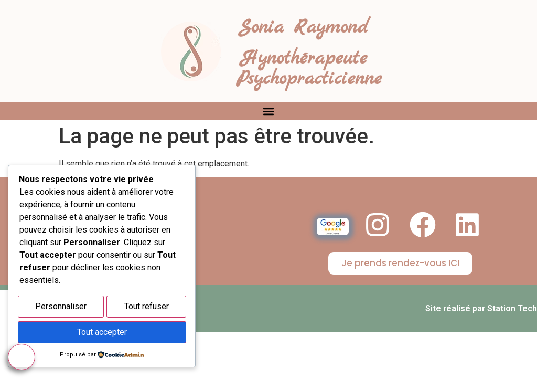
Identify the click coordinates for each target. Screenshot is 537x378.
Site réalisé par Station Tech (481, 308)
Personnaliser (61, 309)
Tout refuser (146, 309)
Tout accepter (102, 333)
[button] (268, 111)
